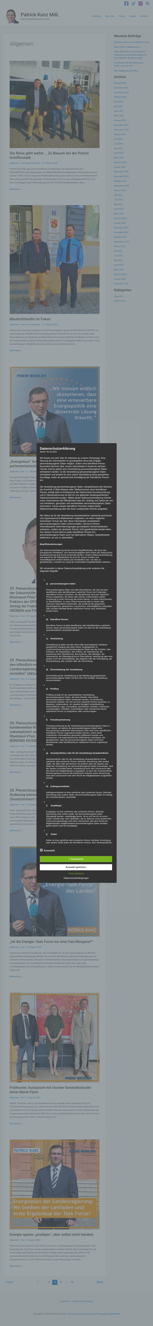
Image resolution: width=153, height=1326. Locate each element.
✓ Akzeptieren (75, 859)
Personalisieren (76, 873)
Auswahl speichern (76, 867)
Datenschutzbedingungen (76, 878)
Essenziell (47, 850)
